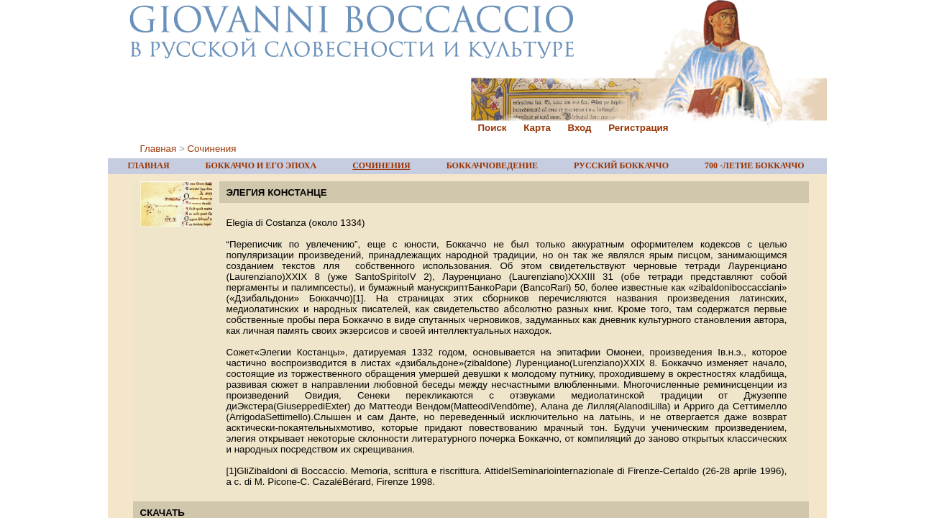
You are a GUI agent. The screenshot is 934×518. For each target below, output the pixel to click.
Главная (158, 148)
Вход (580, 127)
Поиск (492, 127)
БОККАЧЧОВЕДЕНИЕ (492, 165)
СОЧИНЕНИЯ (381, 165)
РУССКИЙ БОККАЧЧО (621, 165)
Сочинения (211, 148)
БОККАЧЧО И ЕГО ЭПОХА (261, 165)
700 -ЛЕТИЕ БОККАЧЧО (755, 165)
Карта (537, 127)
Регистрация (638, 127)
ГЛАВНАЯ (149, 165)
